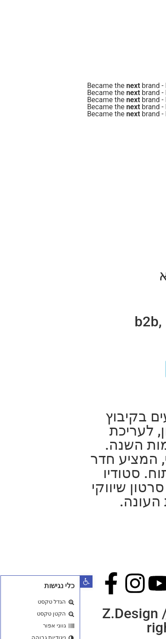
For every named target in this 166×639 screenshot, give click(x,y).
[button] (6, 581)
